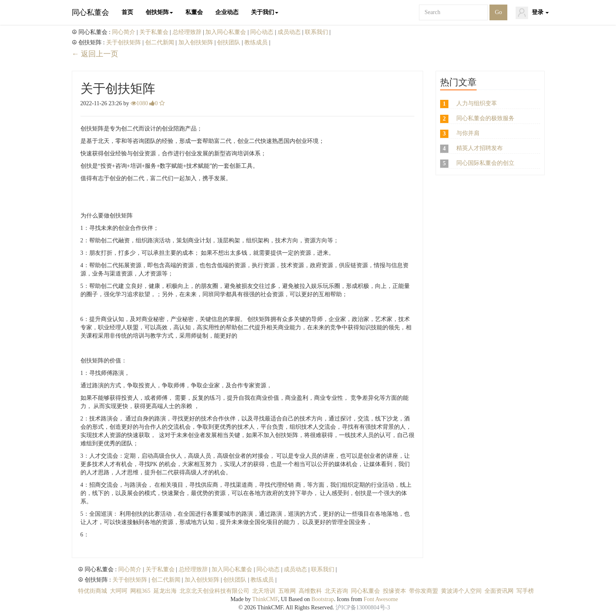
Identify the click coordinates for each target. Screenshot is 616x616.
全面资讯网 (499, 591)
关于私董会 (154, 32)
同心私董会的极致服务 (485, 118)
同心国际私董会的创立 (485, 163)
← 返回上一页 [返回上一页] (95, 54)
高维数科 (310, 591)
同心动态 (262, 32)
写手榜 (525, 591)
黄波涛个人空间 (461, 591)
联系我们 (317, 32)
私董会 (194, 12)
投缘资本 (394, 591)
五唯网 (287, 591)
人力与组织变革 (476, 103)
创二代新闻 (160, 42)
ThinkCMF (265, 599)
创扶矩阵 (159, 12)
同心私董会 (90, 12)
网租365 (140, 591)
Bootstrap (322, 599)
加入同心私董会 (226, 32)
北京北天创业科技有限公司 (214, 591)
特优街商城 (92, 591)
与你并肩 (468, 133)
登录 (532, 13)
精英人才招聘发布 (479, 148)
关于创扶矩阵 (124, 42)
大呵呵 (118, 591)
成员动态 (290, 32)
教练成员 (256, 42)
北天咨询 (336, 591)
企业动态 (227, 12)
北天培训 (263, 591)
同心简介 (124, 32)
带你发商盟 (423, 591)
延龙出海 (165, 591)
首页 (127, 12)
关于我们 (264, 12)
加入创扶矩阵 (196, 42)
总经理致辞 (188, 32)
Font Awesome (380, 599)
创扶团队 (229, 42)
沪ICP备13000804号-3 (363, 607)
